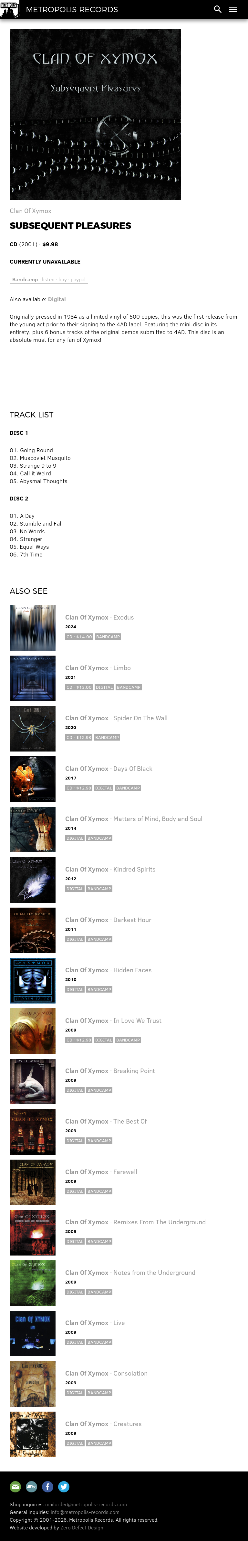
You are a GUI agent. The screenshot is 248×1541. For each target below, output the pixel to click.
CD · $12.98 (79, 737)
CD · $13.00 (79, 687)
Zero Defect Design (81, 1527)
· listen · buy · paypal (49, 279)
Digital (57, 299)
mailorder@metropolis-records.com (86, 1504)
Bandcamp (108, 636)
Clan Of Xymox (30, 210)
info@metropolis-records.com (85, 1511)
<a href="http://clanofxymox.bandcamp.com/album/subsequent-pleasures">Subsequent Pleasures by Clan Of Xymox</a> (124, 372)
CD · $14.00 (79, 636)
